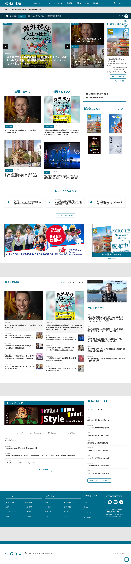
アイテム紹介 (7, 23)
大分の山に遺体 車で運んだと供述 (98, 435)
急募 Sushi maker (10, 441)
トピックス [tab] (80, 283)
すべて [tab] (63, 283)
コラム (47, 172)
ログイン (122, 3)
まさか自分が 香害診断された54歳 (98, 458)
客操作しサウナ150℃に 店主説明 (97, 450)
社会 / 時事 (75, 24)
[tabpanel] (44, 332)
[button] (37, 3)
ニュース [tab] (71, 283)
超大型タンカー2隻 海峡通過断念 (98, 443)
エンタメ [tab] (101, 409)
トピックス (49, 496)
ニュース (9, 496)
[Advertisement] (65, 270)
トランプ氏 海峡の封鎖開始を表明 (98, 428)
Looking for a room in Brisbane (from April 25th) (20, 463)
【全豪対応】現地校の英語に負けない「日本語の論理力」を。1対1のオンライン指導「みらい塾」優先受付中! (40, 455)
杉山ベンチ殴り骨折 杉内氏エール (98, 420)
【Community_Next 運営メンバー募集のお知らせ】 (21, 448)
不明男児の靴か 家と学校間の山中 (98, 466)
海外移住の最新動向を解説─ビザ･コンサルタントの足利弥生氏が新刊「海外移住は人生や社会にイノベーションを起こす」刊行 (61, 132)
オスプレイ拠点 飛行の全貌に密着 (98, 473)
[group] (23, 202)
